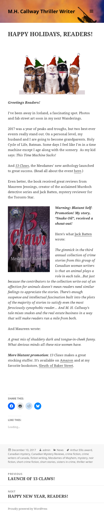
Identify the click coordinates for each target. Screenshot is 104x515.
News (60, 450)
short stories (48, 462)
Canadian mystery (19, 454)
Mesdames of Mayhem (62, 458)
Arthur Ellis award (81, 450)
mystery (83, 458)
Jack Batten (83, 234)
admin (46, 450)
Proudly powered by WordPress (27, 509)
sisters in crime (66, 462)
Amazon (66, 360)
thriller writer (85, 462)
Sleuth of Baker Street (56, 365)
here (77, 171)
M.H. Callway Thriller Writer (41, 11)
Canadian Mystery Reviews (47, 454)
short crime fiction (28, 462)
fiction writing (38, 458)
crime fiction (73, 454)
